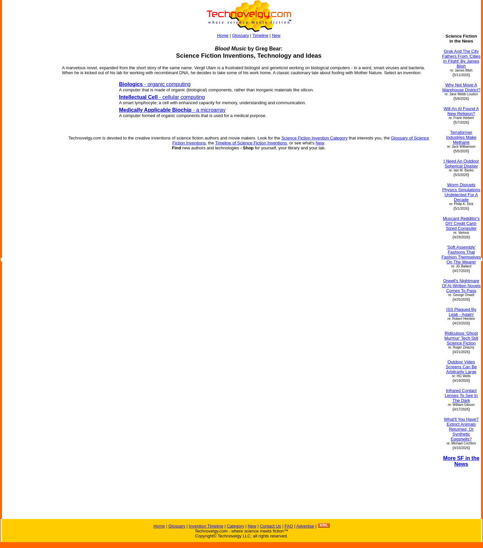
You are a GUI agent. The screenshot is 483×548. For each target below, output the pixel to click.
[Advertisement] (29, 217)
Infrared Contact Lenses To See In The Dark (461, 395)
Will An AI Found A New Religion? (461, 111)
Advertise (305, 526)
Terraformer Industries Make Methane (461, 137)
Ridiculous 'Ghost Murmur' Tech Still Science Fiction (461, 338)
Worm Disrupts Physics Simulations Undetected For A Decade (461, 192)
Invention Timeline (206, 526)
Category (235, 526)
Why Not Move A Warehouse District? (461, 87)
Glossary (240, 35)
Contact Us (270, 526)
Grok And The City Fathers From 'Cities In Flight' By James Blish (461, 59)
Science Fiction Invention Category (314, 138)
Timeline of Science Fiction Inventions (251, 142)
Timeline (260, 35)
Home (222, 35)
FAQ (289, 526)
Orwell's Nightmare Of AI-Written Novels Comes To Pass (461, 285)
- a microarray (172, 110)
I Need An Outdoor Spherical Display (461, 163)
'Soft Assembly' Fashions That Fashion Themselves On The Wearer (461, 254)
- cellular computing (162, 97)
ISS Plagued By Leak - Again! (461, 312)
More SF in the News (461, 461)
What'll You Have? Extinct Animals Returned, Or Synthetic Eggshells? (461, 429)
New (276, 35)
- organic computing (155, 84)
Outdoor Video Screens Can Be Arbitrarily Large (461, 366)
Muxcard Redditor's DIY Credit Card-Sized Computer (461, 223)
